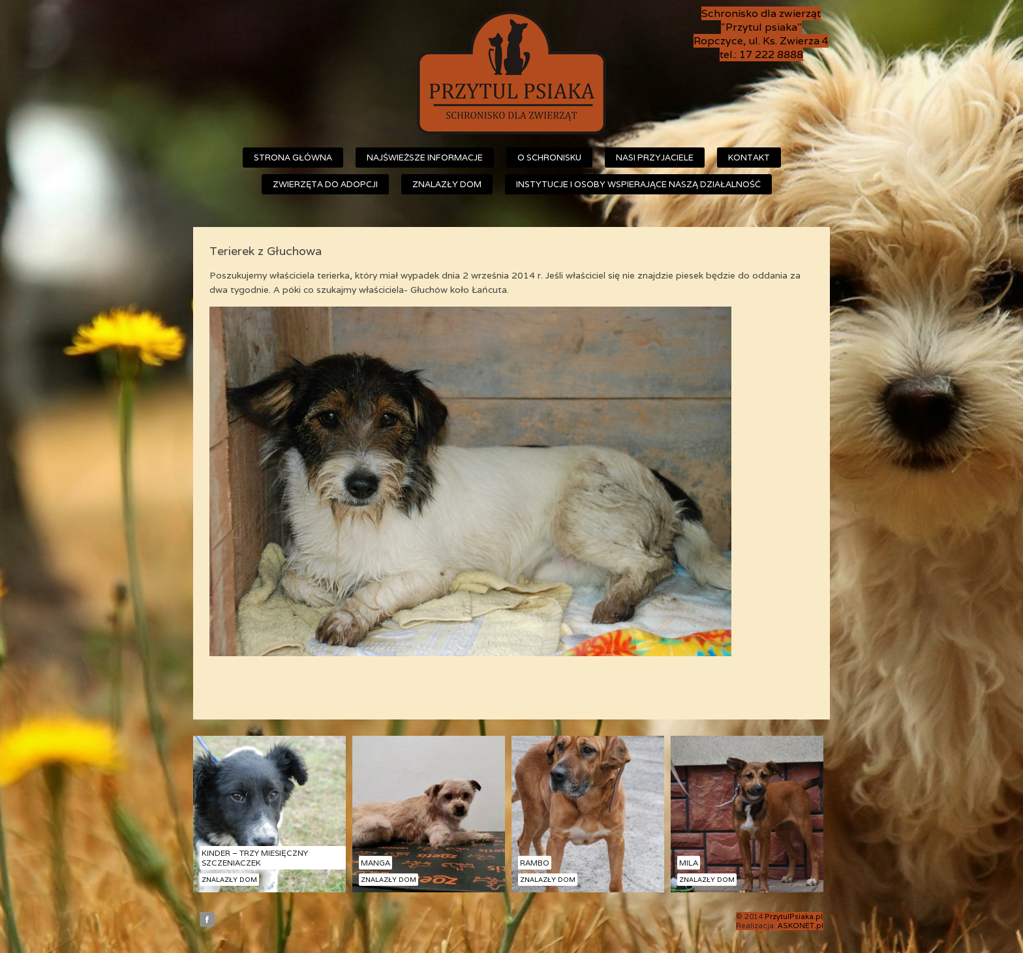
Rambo (534, 863)
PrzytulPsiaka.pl (794, 916)
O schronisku (549, 157)
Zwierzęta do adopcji (325, 184)
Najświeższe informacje (425, 157)
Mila (688, 863)
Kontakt (749, 157)
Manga (375, 863)
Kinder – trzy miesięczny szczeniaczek (255, 858)
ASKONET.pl (800, 925)
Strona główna (293, 157)
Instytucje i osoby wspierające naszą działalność (638, 184)
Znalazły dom (446, 184)
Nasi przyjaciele (655, 157)
